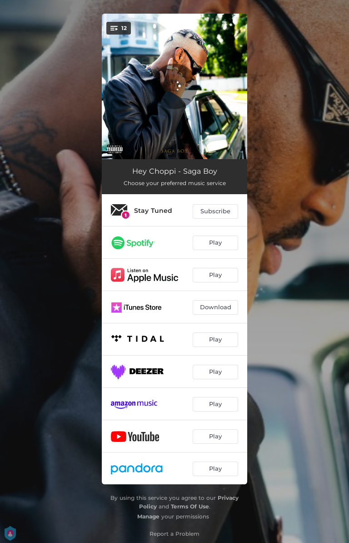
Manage (148, 516)
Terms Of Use (190, 506)
